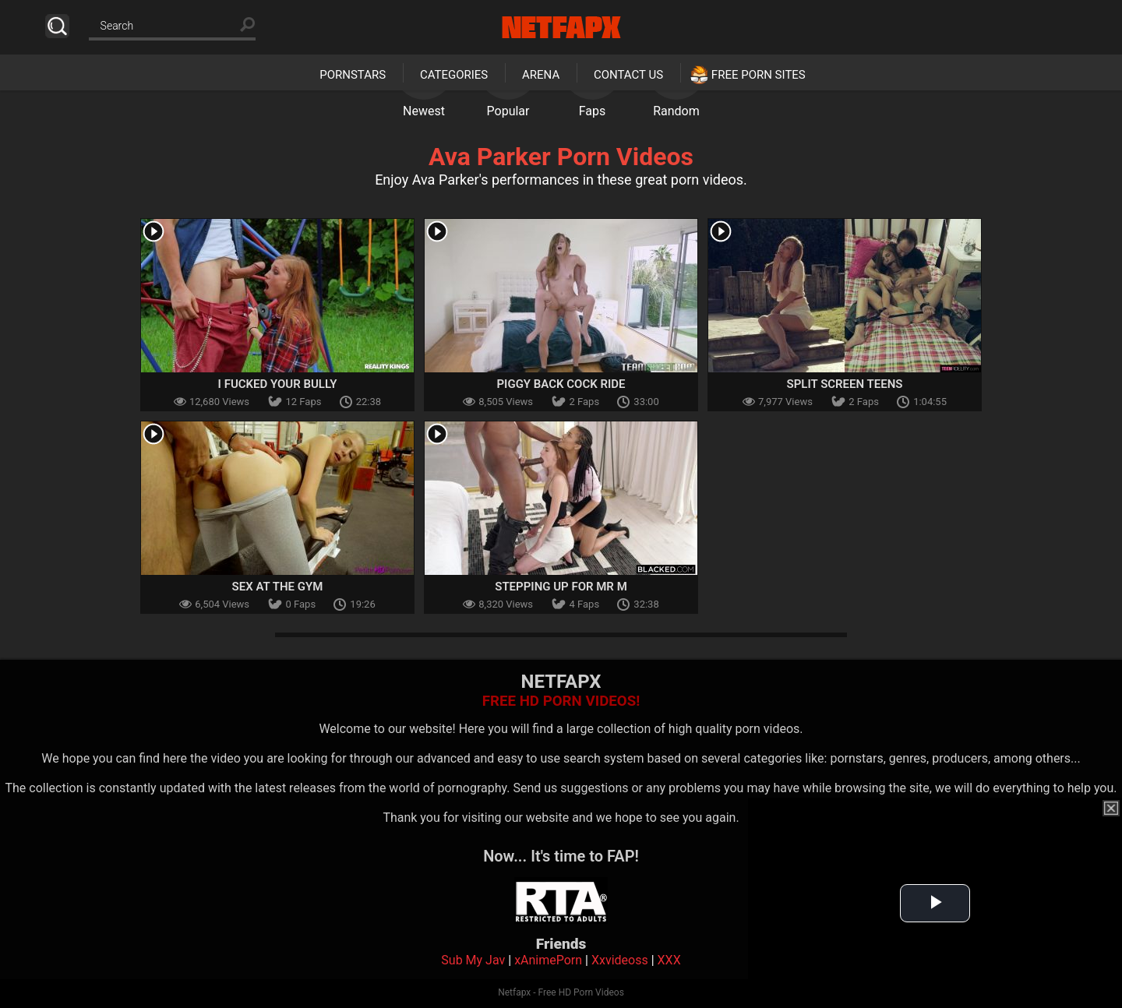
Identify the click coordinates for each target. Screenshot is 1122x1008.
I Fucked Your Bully (277, 384)
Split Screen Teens (845, 384)
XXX (669, 960)
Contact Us (628, 75)
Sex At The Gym (277, 587)
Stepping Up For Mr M (561, 587)
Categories (454, 75)
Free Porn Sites (758, 75)
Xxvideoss (619, 960)
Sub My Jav (473, 960)
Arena (540, 75)
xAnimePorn (548, 960)
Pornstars (352, 75)
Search (57, 26)
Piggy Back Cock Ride (560, 384)
